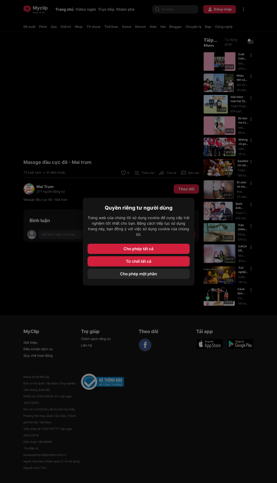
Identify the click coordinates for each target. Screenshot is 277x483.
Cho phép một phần (138, 274)
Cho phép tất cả (138, 248)
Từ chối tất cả (138, 261)
